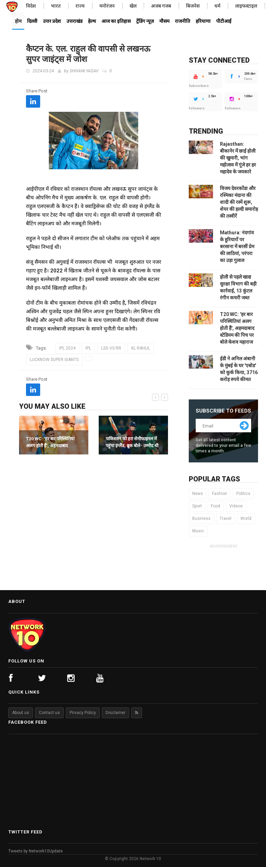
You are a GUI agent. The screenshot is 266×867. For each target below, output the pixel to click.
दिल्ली (32, 21)
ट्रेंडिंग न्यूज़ (145, 21)
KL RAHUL (140, 348)
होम (18, 21)
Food (215, 506)
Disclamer (115, 712)
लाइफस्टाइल (246, 6)
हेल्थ (92, 21)
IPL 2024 (67, 348)
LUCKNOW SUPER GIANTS (54, 359)
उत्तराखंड (74, 21)
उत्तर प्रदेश (52, 21)
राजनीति (182, 21)
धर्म (217, 6)
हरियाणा (203, 21)
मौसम (164, 21)
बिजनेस (193, 6)
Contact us (49, 712)
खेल (133, 6)
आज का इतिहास (116, 21)
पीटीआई (223, 21)
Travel (225, 518)
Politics (243, 493)
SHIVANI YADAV (84, 71)
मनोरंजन (107, 6)
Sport (197, 506)
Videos (236, 506)
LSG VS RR (111, 348)
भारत (56, 6)
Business (201, 518)
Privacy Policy (83, 712)
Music (198, 531)
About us (20, 712)
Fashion (219, 493)
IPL (88, 348)
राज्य (80, 6)
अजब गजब (161, 6)
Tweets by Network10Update (35, 851)
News (197, 493)
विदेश (31, 6)
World (245, 518)
